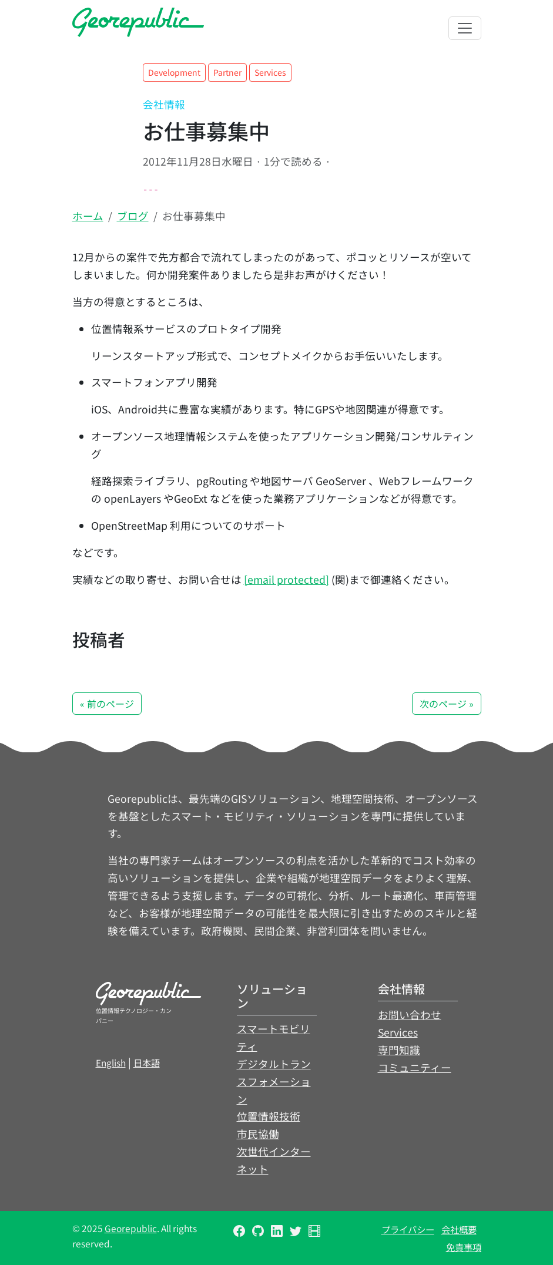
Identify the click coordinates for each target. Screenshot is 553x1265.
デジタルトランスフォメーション (274, 1081)
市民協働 (258, 1133)
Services (398, 1032)
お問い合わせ (409, 1014)
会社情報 (164, 104)
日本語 (146, 1062)
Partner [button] (227, 72)
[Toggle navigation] (464, 28)
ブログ (133, 215)
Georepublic (131, 1228)
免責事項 (463, 1246)
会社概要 (459, 1229)
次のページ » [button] (447, 704)
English (111, 1062)
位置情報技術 (268, 1116)
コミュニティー (414, 1067)
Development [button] (174, 72)
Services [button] (270, 72)
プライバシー (407, 1229)
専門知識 (399, 1049)
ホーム (87, 215)
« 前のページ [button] (107, 704)
